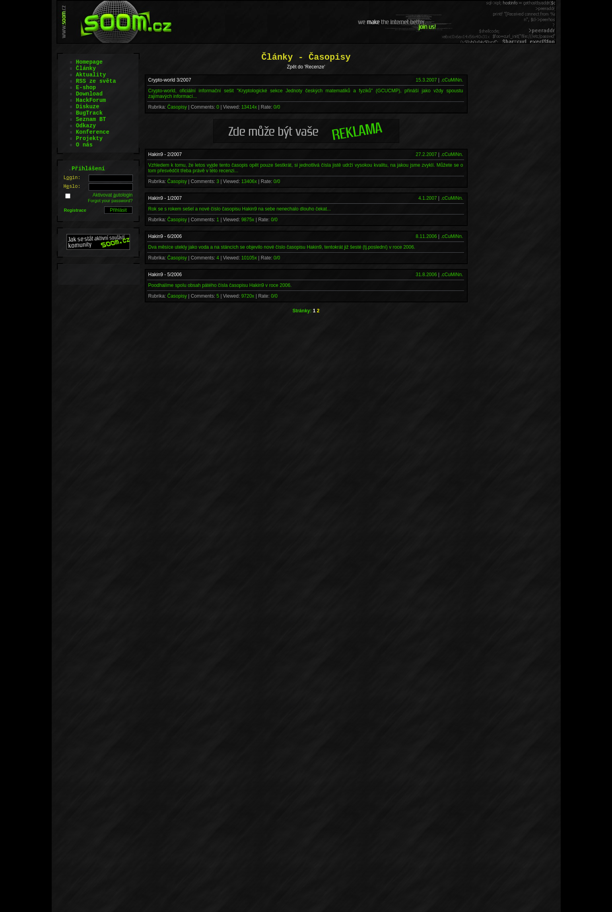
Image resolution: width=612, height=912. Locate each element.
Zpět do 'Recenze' (306, 67)
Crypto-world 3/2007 (169, 80)
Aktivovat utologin (113, 195)
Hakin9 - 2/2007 (165, 154)
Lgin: (72, 178)
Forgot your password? (110, 200)
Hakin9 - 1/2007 (165, 198)
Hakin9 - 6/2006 (165, 236)
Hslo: (72, 186)
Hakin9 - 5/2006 (165, 274)
